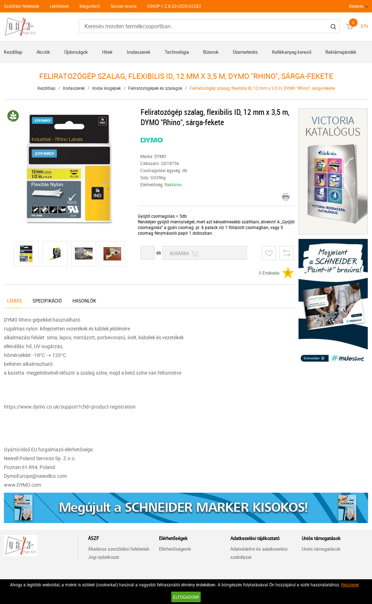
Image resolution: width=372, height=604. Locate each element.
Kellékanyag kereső (291, 52)
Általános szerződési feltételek (118, 549)
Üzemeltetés (245, 52)
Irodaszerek (138, 52)
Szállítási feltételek (21, 6)
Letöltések (59, 6)
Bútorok (211, 52)
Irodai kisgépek (106, 88)
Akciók (43, 52)
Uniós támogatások (321, 549)
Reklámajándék (340, 52)
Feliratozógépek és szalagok (155, 88)
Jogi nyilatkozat (103, 557)
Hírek (107, 52)
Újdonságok (76, 52)
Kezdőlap (13, 52)
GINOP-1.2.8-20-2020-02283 (174, 6)
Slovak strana (124, 6)
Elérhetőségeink (175, 549)
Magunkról (89, 6)
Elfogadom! (186, 597)
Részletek (350, 584)
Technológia (177, 52)
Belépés (356, 6)
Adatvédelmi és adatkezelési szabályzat (259, 553)
